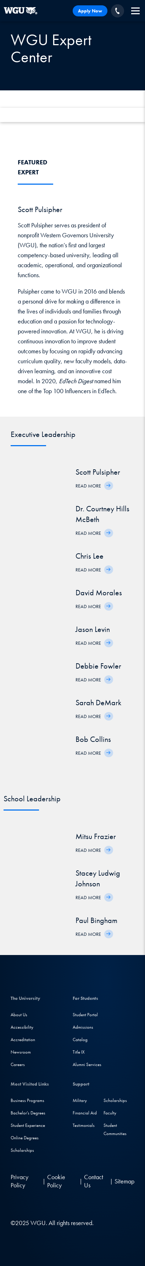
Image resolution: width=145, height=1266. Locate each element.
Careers (18, 1064)
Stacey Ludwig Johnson (98, 878)
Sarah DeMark (98, 702)
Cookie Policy (56, 1181)
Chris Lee (90, 556)
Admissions (83, 1027)
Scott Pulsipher (98, 472)
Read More (88, 485)
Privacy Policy (19, 1181)
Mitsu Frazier (96, 836)
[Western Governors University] (20, 11)
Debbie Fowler (98, 666)
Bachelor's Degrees (28, 1113)
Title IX (79, 1052)
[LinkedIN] (17, 1204)
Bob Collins (93, 739)
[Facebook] (30, 1204)
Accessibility (22, 1027)
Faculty (110, 1113)
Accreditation (23, 1039)
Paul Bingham (96, 920)
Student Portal (85, 1015)
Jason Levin (93, 629)
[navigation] (135, 10)
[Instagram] (45, 1204)
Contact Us (93, 1181)
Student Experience (28, 1125)
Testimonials (84, 1125)
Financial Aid (85, 1113)
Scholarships (22, 1150)
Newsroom (21, 1052)
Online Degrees (25, 1138)
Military (80, 1100)
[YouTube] (59, 1204)
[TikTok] (73, 1204)
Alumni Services (87, 1064)
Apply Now (90, 11)
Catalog (80, 1039)
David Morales (99, 592)
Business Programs (27, 1100)
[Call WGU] (117, 10)
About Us (19, 1015)
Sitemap (124, 1181)
